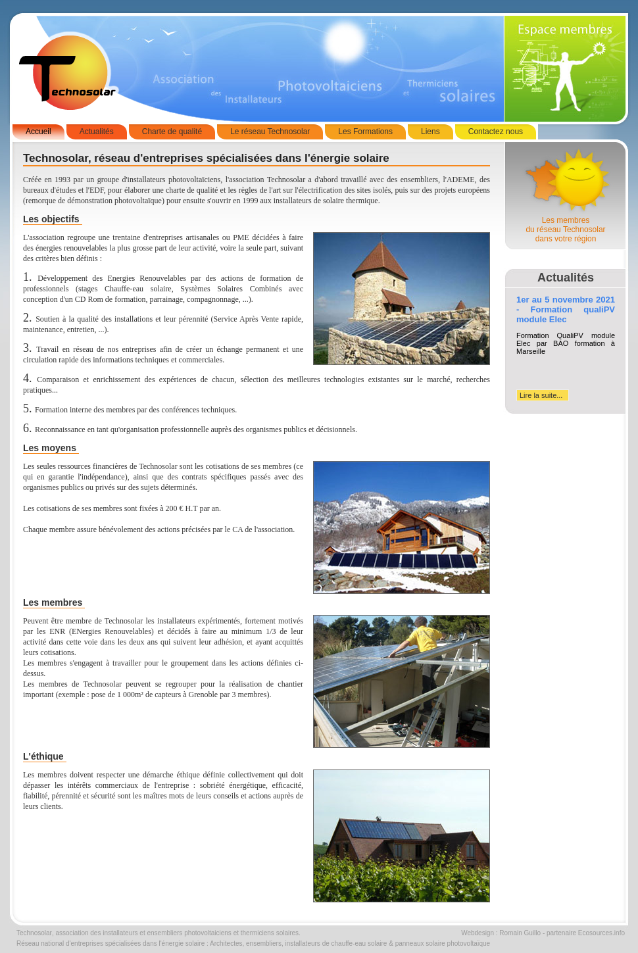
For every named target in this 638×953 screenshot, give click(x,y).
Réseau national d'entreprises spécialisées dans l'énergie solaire (110, 943)
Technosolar (34, 933)
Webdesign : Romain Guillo (501, 933)
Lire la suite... (541, 395)
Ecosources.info (601, 933)
